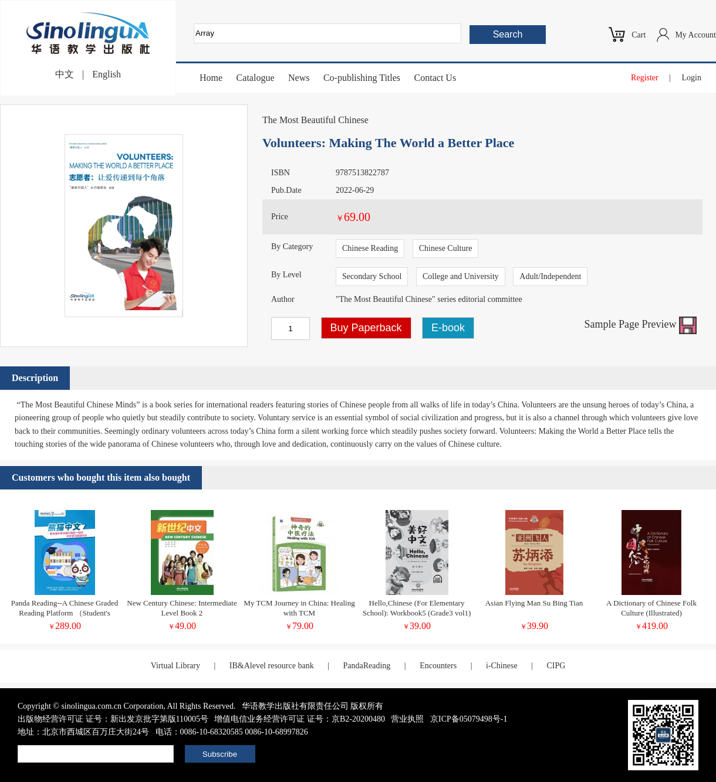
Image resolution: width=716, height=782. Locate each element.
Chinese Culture (445, 248)
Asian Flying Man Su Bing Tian (534, 603)
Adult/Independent (550, 276)
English (106, 74)
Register (644, 77)
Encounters (438, 665)
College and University (461, 276)
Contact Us (435, 78)
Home (211, 78)
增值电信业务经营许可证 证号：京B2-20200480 (299, 719)
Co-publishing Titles (361, 78)
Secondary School (371, 276)
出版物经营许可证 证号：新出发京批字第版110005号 (113, 719)
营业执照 (407, 719)
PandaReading (366, 665)
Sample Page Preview (641, 324)
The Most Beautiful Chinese (315, 120)
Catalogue (256, 78)
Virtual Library (175, 665)
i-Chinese (502, 665)
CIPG (555, 665)
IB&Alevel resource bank (271, 665)
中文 (64, 74)
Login (691, 77)
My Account (695, 34)
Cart (638, 34)
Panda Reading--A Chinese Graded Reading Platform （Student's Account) (64, 613)
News (298, 78)
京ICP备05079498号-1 (468, 719)
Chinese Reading (370, 248)
